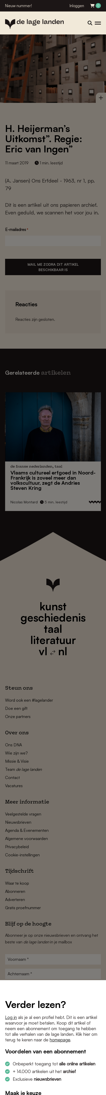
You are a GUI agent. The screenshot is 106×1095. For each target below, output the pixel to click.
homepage (60, 1039)
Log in (11, 1017)
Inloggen (77, 5)
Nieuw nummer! (18, 5)
